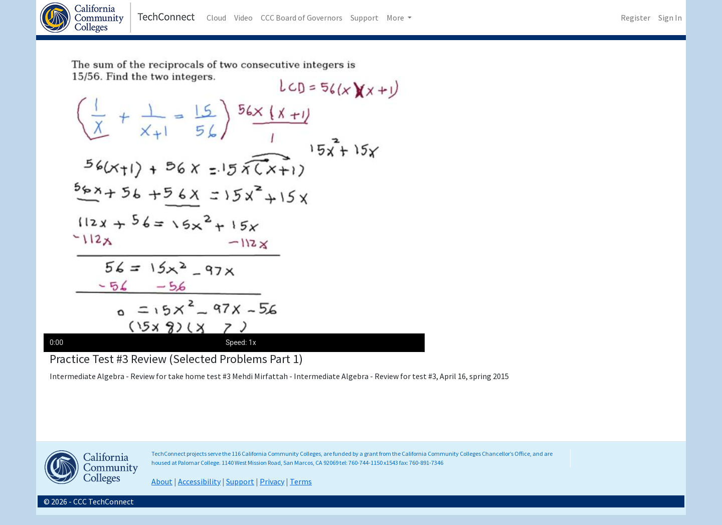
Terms (301, 481)
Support (364, 18)
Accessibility (199, 481)
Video (243, 18)
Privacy (272, 481)
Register (635, 18)
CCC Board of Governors (301, 18)
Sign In (670, 18)
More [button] (396, 18)
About (161, 481)
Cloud (216, 18)
